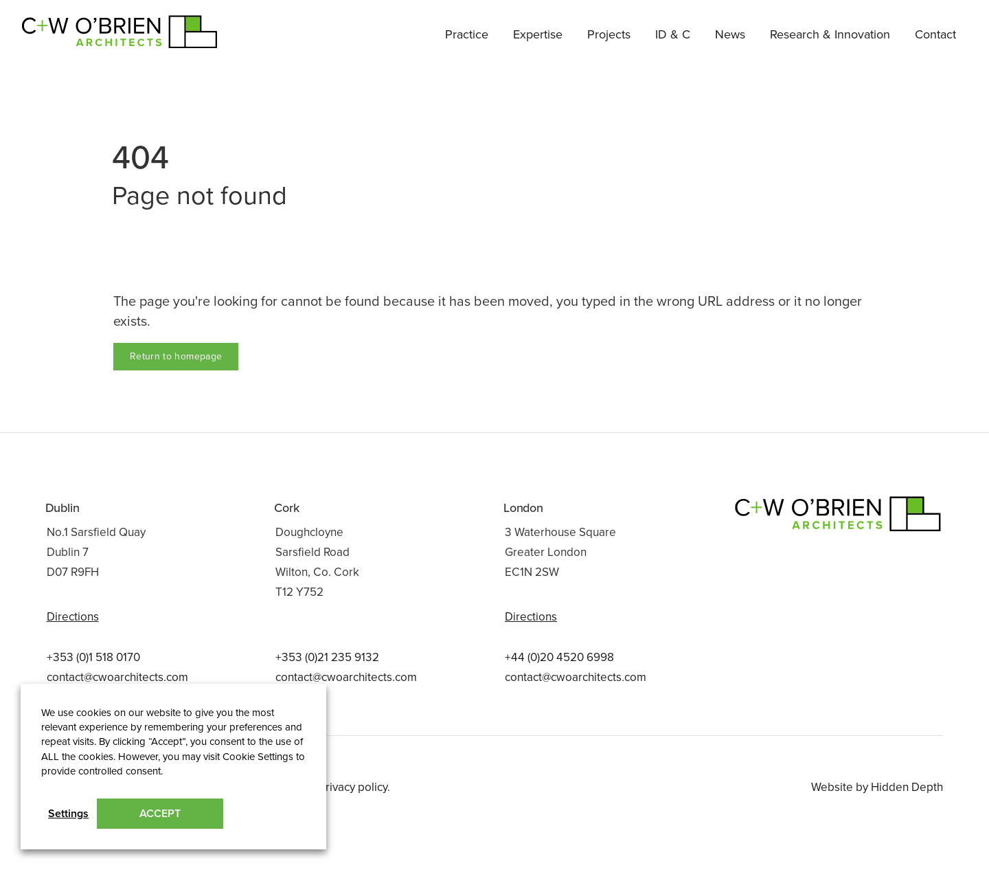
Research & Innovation (830, 34)
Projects (608, 34)
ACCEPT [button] (160, 814)
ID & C (672, 34)
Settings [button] (68, 814)
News (730, 34)
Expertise (537, 34)
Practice (466, 34)
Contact (935, 34)
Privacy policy (353, 787)
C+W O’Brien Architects (92, 27)
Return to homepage (176, 356)
